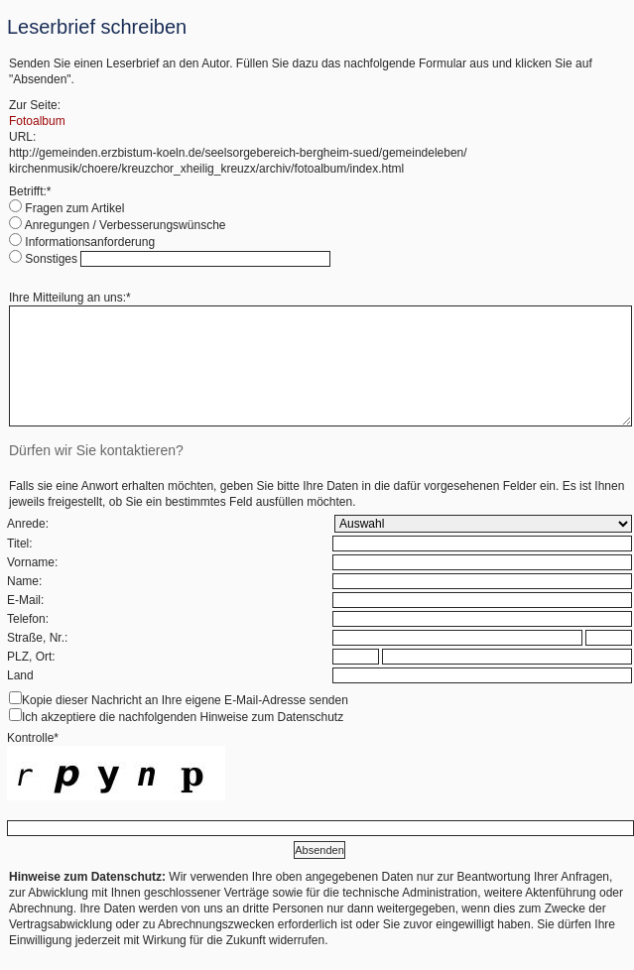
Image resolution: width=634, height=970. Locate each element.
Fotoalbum (37, 121)
